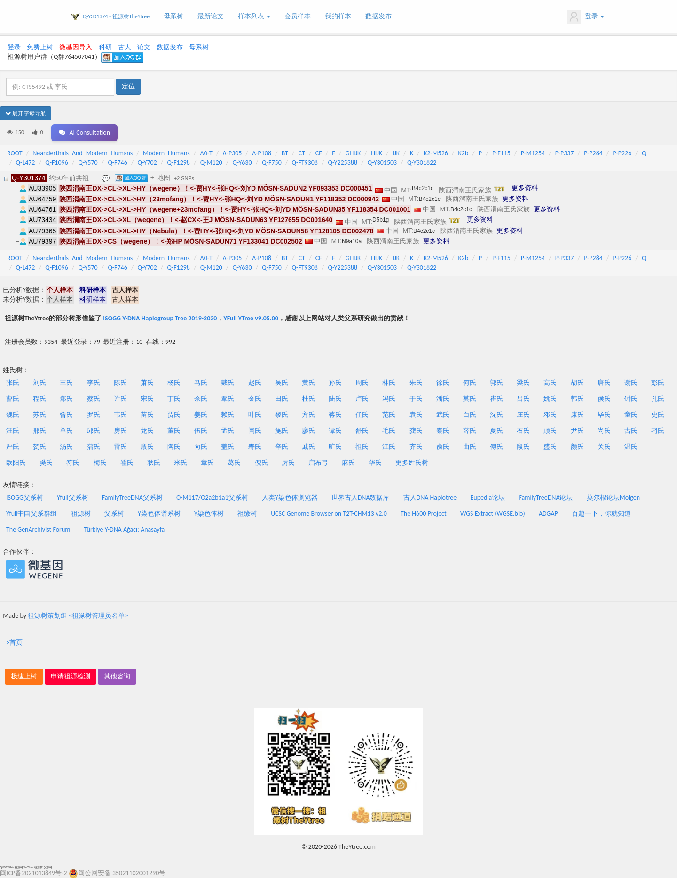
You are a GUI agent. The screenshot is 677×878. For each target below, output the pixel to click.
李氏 (93, 383)
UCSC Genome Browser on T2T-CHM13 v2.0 (329, 514)
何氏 (469, 383)
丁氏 (174, 399)
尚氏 (604, 431)
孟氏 (227, 431)
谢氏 (631, 383)
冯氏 (388, 399)
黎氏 (281, 415)
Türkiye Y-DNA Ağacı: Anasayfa (124, 530)
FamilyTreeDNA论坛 (546, 498)
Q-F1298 (178, 163)
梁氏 (523, 383)
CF (318, 153)
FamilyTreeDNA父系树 (132, 498)
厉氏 (288, 463)
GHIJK (353, 153)
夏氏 (496, 431)
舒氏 (362, 431)
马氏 (200, 383)
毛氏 (388, 431)
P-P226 (622, 153)
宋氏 (147, 399)
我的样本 (338, 16)
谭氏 (335, 431)
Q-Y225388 (342, 163)
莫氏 (469, 399)
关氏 (604, 447)
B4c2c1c (422, 188)
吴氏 (281, 383)
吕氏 (523, 399)
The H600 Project (424, 514)
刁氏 (657, 431)
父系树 (114, 514)
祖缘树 (247, 514)
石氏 (523, 431)
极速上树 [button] (24, 676)
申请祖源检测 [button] (70, 676)
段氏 (523, 447)
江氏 (388, 447)
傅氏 (496, 447)
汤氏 (66, 447)
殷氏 (147, 447)
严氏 (12, 447)
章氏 (207, 463)
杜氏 (308, 399)
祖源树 (81, 514)
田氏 (281, 399)
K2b (463, 153)
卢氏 (362, 399)
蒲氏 (93, 447)
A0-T (206, 153)
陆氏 (335, 399)
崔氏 (496, 399)
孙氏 (335, 383)
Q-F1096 (56, 163)
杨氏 (174, 383)
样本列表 (254, 16)
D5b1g (380, 219)
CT (302, 153)
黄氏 (308, 383)
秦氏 (442, 431)
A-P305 (232, 153)
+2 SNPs (184, 178)
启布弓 (318, 463)
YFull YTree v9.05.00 (250, 318)
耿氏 (153, 463)
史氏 (657, 415)
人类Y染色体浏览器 (290, 498)
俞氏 (442, 447)
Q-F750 (271, 163)
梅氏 (100, 463)
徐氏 (442, 383)
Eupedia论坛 (487, 498)
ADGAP (548, 514)
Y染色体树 (209, 514)
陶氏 (174, 447)
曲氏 (469, 447)
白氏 (469, 415)
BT (285, 153)
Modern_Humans (166, 153)
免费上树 (40, 47)
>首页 (14, 643)
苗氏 (147, 415)
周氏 (362, 383)
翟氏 (127, 463)
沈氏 (496, 415)
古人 (124, 47)
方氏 (308, 415)
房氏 (120, 431)
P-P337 (564, 153)
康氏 (577, 415)
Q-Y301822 (421, 163)
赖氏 (227, 415)
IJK (396, 153)
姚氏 (550, 399)
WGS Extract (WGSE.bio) (492, 514)
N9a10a (352, 241)
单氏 (66, 431)
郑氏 (66, 399)
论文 (143, 47)
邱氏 (93, 431)
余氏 (200, 399)
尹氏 (577, 431)
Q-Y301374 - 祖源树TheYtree (116, 16)
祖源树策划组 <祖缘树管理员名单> (78, 616)
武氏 (442, 415)
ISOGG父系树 (24, 498)
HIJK (376, 153)
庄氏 (523, 415)
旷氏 (335, 447)
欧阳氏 (16, 463)
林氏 (388, 383)
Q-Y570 (88, 163)
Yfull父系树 (72, 498)
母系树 (173, 16)
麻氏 (348, 463)
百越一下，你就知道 (601, 514)
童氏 (631, 415)
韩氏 (577, 399)
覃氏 (227, 399)
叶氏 (254, 415)
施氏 (281, 431)
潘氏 (442, 399)
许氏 (120, 399)
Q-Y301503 (382, 163)
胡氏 (577, 383)
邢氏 (39, 431)
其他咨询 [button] (117, 676)
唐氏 (604, 383)
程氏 (39, 399)
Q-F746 (117, 163)
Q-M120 (211, 163)
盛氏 (550, 447)
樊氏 (46, 463)
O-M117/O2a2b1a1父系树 (212, 498)
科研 (105, 47)
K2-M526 (436, 153)
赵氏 (254, 383)
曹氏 (12, 399)
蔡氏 (93, 399)
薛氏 (469, 431)
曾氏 (66, 415)
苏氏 (39, 415)
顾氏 (550, 431)
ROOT (14, 153)
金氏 (254, 399)
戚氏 (308, 447)
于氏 (416, 399)
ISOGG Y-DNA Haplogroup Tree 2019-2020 (160, 318)
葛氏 (234, 463)
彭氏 (657, 383)
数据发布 (378, 16)
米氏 (180, 463)
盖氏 (227, 447)
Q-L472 (25, 163)
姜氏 (200, 415)
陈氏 (120, 383)
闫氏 (254, 431)
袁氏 (416, 415)
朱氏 (416, 383)
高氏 (550, 383)
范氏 (388, 415)
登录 (585, 17)
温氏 (631, 447)
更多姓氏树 (411, 463)
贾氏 (174, 415)
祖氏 (362, 447)
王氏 (66, 383)
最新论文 (210, 16)
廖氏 (308, 431)
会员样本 (297, 16)
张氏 (12, 383)
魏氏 (12, 415)
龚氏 (416, 431)
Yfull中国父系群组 (31, 514)
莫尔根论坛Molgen (613, 498)
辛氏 (281, 447)
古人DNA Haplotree (430, 498)
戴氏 (227, 383)
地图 (163, 177)
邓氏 (550, 415)
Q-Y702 (147, 163)
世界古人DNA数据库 (360, 498)
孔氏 (657, 399)
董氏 (174, 431)
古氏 (631, 431)
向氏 (200, 447)
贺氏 (39, 447)
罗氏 (93, 415)
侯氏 (604, 399)
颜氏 (577, 447)
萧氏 (147, 383)
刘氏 (39, 383)
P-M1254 (533, 153)
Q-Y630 (242, 163)
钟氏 (631, 399)
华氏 (375, 463)
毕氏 (604, 415)
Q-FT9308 (305, 163)
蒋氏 (335, 415)
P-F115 (501, 153)
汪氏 (12, 431)
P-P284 (593, 153)
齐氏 (416, 447)
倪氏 (261, 463)
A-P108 (261, 153)
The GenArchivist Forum (38, 530)
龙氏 (147, 431)
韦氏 (120, 415)
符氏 (72, 463)
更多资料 (525, 188)
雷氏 (120, 447)
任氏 (362, 415)
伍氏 (200, 431)
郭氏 (496, 383)
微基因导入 (75, 47)
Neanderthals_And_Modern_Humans (82, 153)
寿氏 (254, 447)
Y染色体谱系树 (159, 514)
